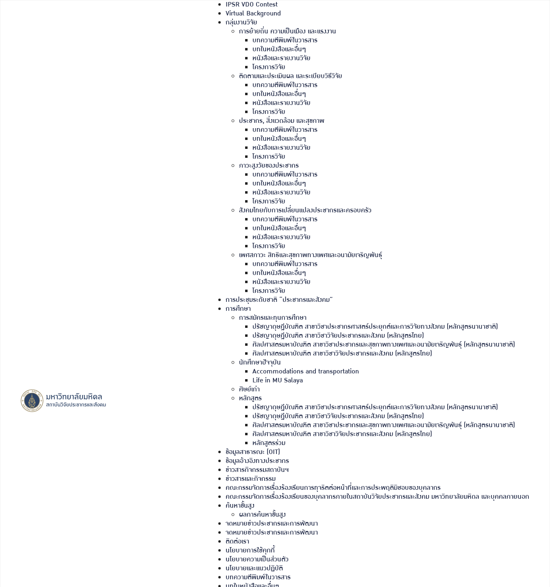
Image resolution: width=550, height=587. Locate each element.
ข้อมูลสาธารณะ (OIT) (253, 452)
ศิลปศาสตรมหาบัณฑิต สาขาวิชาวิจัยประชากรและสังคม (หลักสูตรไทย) (342, 354)
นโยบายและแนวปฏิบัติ (254, 568)
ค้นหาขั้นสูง (240, 506)
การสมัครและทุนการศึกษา (273, 318)
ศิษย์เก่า (249, 389)
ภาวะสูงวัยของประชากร (269, 166)
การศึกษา (238, 309)
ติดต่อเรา (237, 542)
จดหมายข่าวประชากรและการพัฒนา (272, 524)
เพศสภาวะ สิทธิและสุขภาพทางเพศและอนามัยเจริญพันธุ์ (310, 255)
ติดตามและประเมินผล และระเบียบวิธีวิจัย (290, 76)
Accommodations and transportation (305, 372)
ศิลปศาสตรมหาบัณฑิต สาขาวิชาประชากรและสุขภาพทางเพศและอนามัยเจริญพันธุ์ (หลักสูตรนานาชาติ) (383, 345)
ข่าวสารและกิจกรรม (251, 479)
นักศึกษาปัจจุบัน (260, 363)
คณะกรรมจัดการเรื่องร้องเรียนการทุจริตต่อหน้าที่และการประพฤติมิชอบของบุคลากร (333, 488)
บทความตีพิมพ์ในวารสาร (284, 40)
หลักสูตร (250, 398)
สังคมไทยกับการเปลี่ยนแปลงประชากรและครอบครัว (305, 210)
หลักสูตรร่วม (268, 443)
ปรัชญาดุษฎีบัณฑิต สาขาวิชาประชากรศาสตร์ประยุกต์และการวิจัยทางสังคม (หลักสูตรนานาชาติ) (375, 327)
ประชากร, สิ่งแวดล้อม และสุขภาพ (281, 121)
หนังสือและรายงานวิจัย (281, 58)
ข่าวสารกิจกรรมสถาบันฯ (257, 470)
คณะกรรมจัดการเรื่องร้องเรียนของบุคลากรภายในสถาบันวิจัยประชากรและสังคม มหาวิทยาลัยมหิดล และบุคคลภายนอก (377, 497)
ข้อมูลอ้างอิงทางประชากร (257, 461)
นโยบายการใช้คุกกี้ (250, 551)
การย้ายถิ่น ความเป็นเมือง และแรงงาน (287, 31)
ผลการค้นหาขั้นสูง (262, 515)
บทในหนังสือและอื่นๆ (279, 49)
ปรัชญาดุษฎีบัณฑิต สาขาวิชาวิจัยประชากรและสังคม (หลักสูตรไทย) (338, 336)
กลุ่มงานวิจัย (241, 22)
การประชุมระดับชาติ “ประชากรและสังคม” (279, 300)
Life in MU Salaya (277, 380)
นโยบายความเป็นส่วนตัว (257, 559)
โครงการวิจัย (268, 67)
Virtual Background (253, 14)
